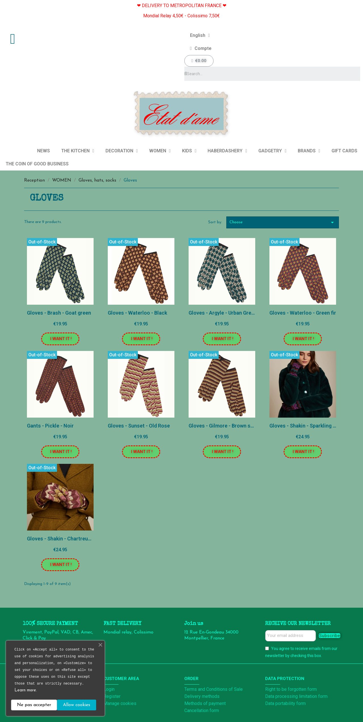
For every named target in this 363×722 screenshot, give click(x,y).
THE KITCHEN (77, 151)
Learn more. (25, 690)
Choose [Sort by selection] (282, 222)
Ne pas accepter (34, 705)
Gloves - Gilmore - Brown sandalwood (232, 426)
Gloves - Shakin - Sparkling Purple (308, 426)
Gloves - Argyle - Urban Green (223, 313)
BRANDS (309, 151)
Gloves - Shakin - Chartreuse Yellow (68, 539)
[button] (60, 338)
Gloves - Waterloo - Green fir (302, 313)
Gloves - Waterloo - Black (137, 313)
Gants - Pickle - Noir (50, 426)
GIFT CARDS (344, 150)
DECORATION (121, 151)
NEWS (43, 150)
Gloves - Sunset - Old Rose (139, 426)
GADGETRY (272, 151)
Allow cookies (76, 705)
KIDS (189, 151)
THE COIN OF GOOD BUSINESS (37, 164)
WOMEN (160, 151)
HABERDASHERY (227, 151)
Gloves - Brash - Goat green (59, 313)
